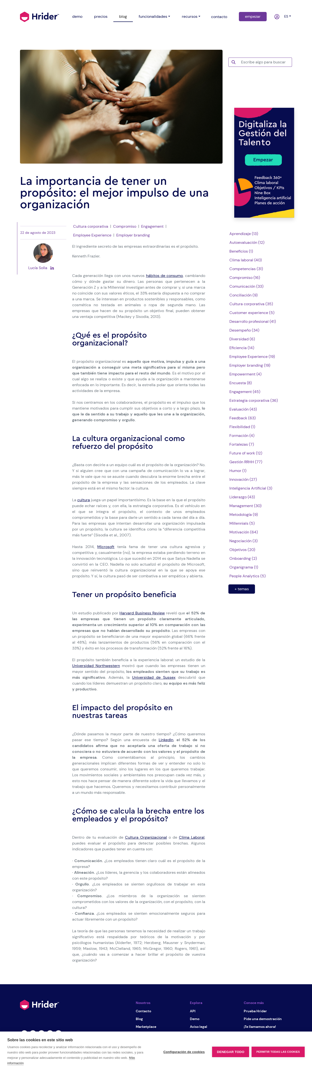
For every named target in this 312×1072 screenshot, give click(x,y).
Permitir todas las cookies (278, 1051)
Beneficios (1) (241, 251)
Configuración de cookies (184, 1052)
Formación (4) (241, 435)
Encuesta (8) (240, 382)
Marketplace (146, 1026)
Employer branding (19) (249, 365)
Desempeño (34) (244, 330)
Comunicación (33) (246, 286)
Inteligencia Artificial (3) (250, 488)
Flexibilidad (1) (242, 426)
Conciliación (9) (243, 295)
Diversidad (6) (242, 339)
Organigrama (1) (243, 567)
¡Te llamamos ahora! (260, 1026)
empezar (253, 16)
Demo (194, 1019)
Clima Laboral (192, 837)
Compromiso (124, 226)
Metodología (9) (243, 514)
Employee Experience (92, 235)
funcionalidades (153, 16)
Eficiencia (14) (241, 347)
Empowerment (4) (245, 374)
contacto (219, 16)
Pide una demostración (263, 1019)
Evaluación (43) (243, 409)
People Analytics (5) (247, 576)
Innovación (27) (243, 479)
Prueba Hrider (255, 1011)
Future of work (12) (245, 453)
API (192, 1011)
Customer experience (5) (251, 312)
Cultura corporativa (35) (251, 303)
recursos (189, 16)
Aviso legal (198, 1026)
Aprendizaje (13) (243, 233)
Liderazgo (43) (242, 497)
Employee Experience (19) (252, 356)
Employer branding (133, 235)
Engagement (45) (244, 391)
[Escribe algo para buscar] (265, 62)
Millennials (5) (242, 523)
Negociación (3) (243, 540)
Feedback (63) (242, 418)
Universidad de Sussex (154, 677)
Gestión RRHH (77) (245, 461)
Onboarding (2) (243, 558)
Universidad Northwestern (96, 665)
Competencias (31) (246, 268)
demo (77, 16)
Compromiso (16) (244, 277)
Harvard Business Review (142, 613)
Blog (139, 1019)
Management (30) (245, 505)
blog (123, 16)
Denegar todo (230, 1052)
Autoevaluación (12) (246, 242)
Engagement (152, 226)
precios (100, 16)
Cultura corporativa (90, 226)
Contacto (143, 1011)
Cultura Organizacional (146, 837)
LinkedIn (166, 739)
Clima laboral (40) (245, 260)
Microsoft (105, 546)
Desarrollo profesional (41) (252, 321)
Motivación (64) (243, 532)
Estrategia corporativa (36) (253, 400)
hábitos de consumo (164, 275)
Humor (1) (237, 470)
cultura (83, 499)
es (285, 16)
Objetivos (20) (242, 549)
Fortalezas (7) (241, 444)
